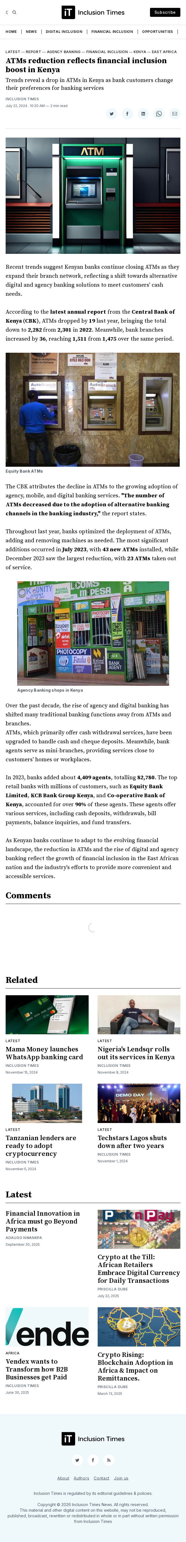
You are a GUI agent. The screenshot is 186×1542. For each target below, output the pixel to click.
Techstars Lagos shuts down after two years (132, 1142)
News (31, 31)
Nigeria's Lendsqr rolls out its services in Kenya (136, 1053)
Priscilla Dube (113, 1289)
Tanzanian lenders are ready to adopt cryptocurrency (41, 1146)
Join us (121, 1477)
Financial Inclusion (112, 31)
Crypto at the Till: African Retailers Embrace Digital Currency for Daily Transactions (139, 1269)
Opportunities (157, 31)
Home (11, 31)
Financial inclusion (107, 52)
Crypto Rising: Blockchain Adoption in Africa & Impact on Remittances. (135, 1367)
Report (33, 52)
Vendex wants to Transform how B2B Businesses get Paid (37, 1369)
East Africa (164, 52)
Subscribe (165, 12)
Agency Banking (64, 52)
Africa (12, 1353)
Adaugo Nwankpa (24, 1238)
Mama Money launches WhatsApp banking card (44, 1053)
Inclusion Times (22, 99)
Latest (13, 52)
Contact (101, 1477)
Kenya (140, 52)
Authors (81, 1477)
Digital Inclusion (64, 31)
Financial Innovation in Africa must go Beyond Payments (43, 1222)
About (63, 1477)
